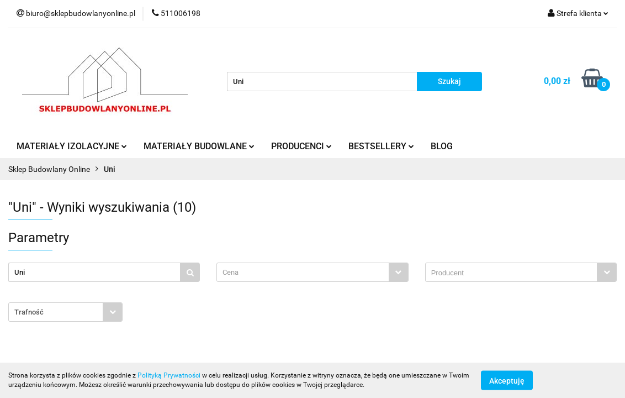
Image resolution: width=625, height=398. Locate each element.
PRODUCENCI (301, 146)
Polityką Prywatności (168, 375)
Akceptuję (507, 380)
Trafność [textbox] (29, 312)
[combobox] (312, 272)
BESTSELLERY (381, 146)
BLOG (442, 146)
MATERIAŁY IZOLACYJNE (72, 146)
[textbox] (303, 272)
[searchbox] (514, 273)
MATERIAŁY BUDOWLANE (199, 146)
